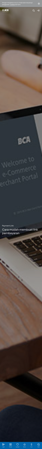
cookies (12, 4)
